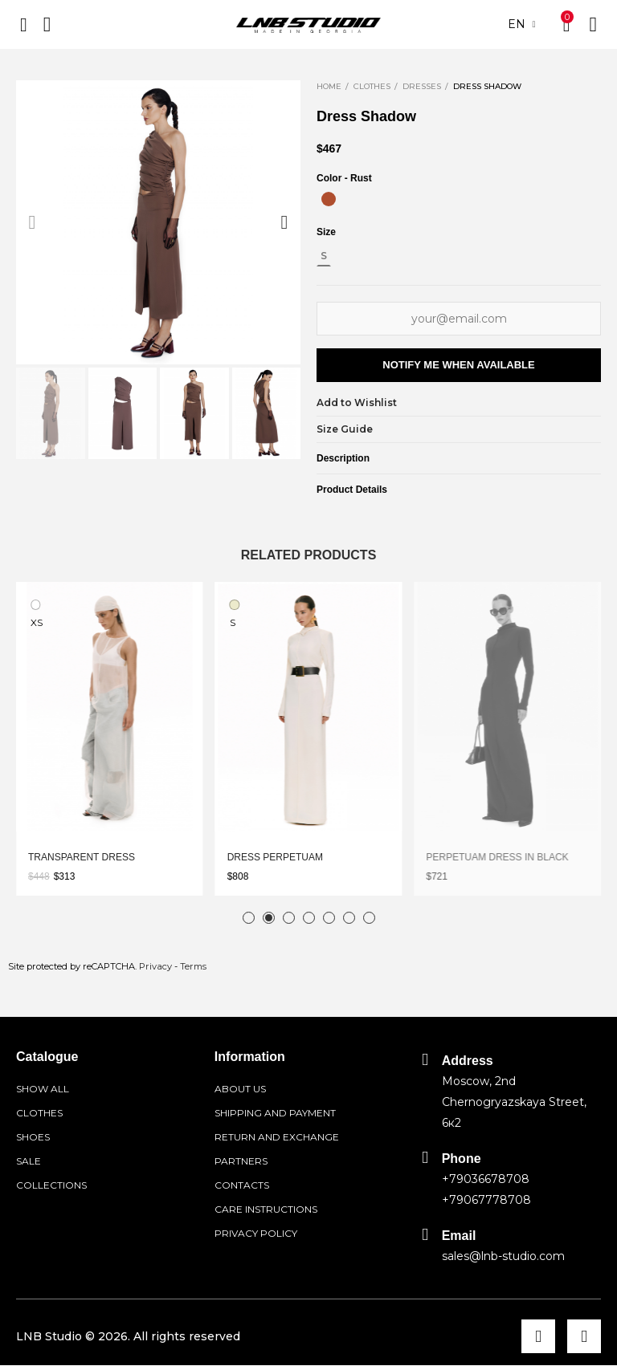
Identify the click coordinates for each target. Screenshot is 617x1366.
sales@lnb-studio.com (503, 1256)
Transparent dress (81, 857)
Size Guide (345, 429)
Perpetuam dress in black (497, 857)
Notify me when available (458, 365)
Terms (193, 966)
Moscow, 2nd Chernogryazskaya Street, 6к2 (514, 1102)
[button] (32, 222)
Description (343, 458)
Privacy (155, 966)
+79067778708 (486, 1200)
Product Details (352, 489)
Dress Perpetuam (275, 857)
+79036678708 (485, 1179)
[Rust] (329, 199)
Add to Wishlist (357, 402)
